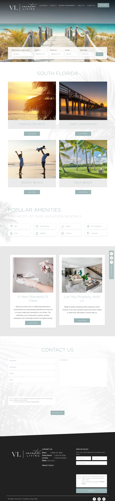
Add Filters (83, 50)
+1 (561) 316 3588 (60, 455)
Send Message (57, 413)
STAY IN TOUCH (82, 449)
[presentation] (90, 469)
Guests (67, 50)
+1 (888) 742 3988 (56, 453)
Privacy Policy (48, 465)
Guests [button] (69, 54)
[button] (43, 5)
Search (99, 54)
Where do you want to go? (20, 50)
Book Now (103, 5)
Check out (53, 50)
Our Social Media (111, 270)
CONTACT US (47, 449)
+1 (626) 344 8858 (60, 458)
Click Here (51, 460)
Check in (37, 50)
